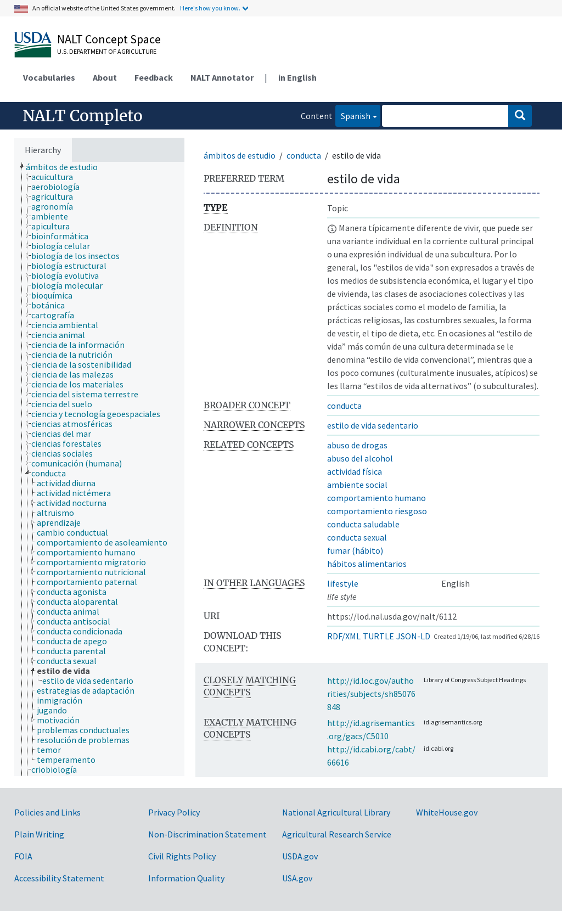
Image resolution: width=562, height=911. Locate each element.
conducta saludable (363, 524)
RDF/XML (344, 636)
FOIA (23, 856)
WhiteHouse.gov (446, 812)
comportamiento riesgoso (377, 510)
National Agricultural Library (336, 812)
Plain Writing (39, 834)
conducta (303, 155)
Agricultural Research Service (336, 834)
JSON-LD (413, 636)
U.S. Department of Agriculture (106, 51)
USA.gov (297, 878)
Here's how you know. (210, 8)
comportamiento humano (376, 497)
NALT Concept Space (109, 39)
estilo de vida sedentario (372, 425)
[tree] (99, 469)
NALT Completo (83, 116)
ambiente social (357, 484)
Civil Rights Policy (182, 856)
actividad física (354, 471)
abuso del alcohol (360, 458)
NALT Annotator (222, 77)
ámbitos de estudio (240, 155)
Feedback (153, 77)
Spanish (352, 115)
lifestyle (342, 583)
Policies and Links (47, 812)
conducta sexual (357, 537)
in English (297, 77)
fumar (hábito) (355, 550)
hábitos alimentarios (367, 563)
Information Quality (186, 878)
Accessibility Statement (59, 878)
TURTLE (378, 636)
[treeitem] (66, 167)
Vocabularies (49, 77)
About (105, 77)
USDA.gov (300, 856)
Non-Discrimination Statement (207, 834)
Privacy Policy (174, 812)
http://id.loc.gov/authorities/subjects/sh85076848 (371, 693)
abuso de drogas (357, 445)
